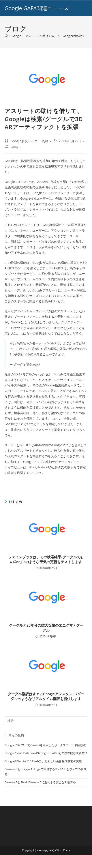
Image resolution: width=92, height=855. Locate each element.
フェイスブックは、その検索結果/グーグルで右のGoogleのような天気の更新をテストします (46, 559)
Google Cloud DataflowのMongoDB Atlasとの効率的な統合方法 (46, 753)
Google (15, 147)
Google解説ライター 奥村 (29, 141)
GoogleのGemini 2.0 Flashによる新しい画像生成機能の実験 (43, 761)
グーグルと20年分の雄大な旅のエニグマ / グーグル (46, 628)
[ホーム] (6, 36)
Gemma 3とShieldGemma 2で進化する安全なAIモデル (40, 782)
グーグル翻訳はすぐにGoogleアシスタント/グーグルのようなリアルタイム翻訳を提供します (46, 696)
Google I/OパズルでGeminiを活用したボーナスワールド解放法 (45, 745)
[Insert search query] (46, 720)
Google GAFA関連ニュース (37, 8)
